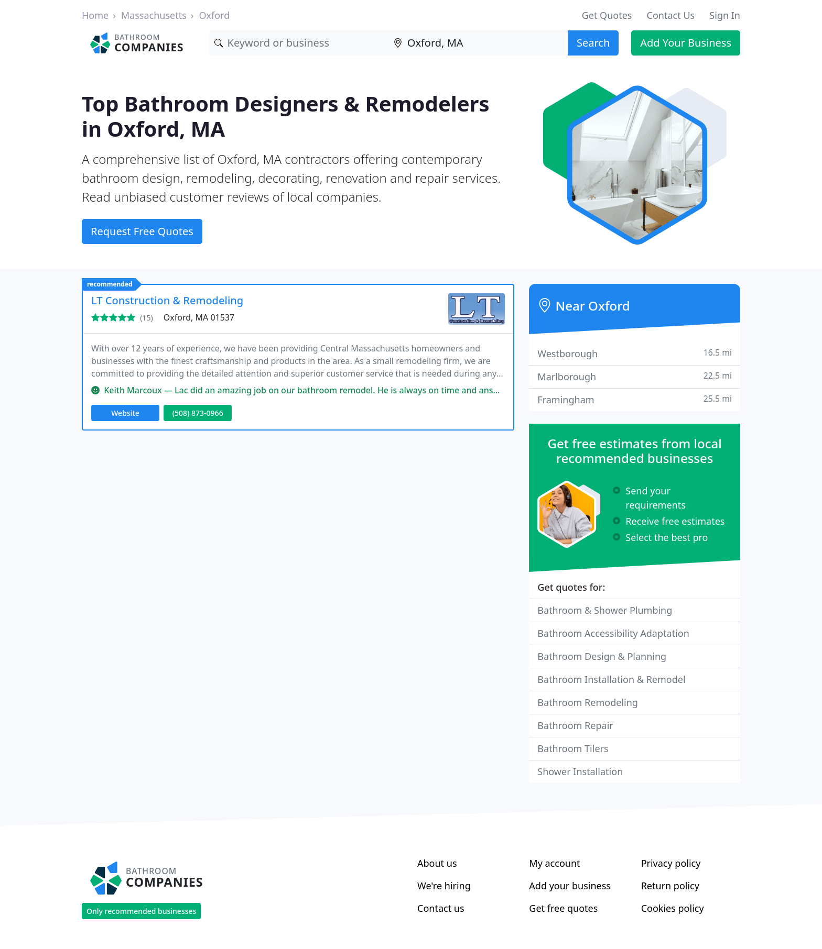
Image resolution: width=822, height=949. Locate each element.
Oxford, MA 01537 (199, 317)
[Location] (478, 43)
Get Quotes (607, 15)
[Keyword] (298, 43)
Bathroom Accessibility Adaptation (613, 633)
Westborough (634, 353)
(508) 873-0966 (197, 413)
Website (125, 413)
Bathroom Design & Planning (601, 656)
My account (554, 863)
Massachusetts (154, 15)
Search (593, 43)
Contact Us (671, 15)
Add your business (570, 885)
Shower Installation (580, 771)
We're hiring (444, 885)
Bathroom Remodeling (587, 702)
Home (95, 15)
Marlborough (634, 376)
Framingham (634, 399)
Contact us (440, 908)
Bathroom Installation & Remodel (611, 679)
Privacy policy (671, 863)
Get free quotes (563, 908)
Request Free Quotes (142, 231)
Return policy (670, 885)
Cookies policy (672, 908)
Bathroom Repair (575, 725)
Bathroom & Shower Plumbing (604, 610)
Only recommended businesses (141, 911)
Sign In (724, 15)
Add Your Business (685, 43)
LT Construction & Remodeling (167, 300)
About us (437, 863)
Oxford (214, 15)
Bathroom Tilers (572, 748)
